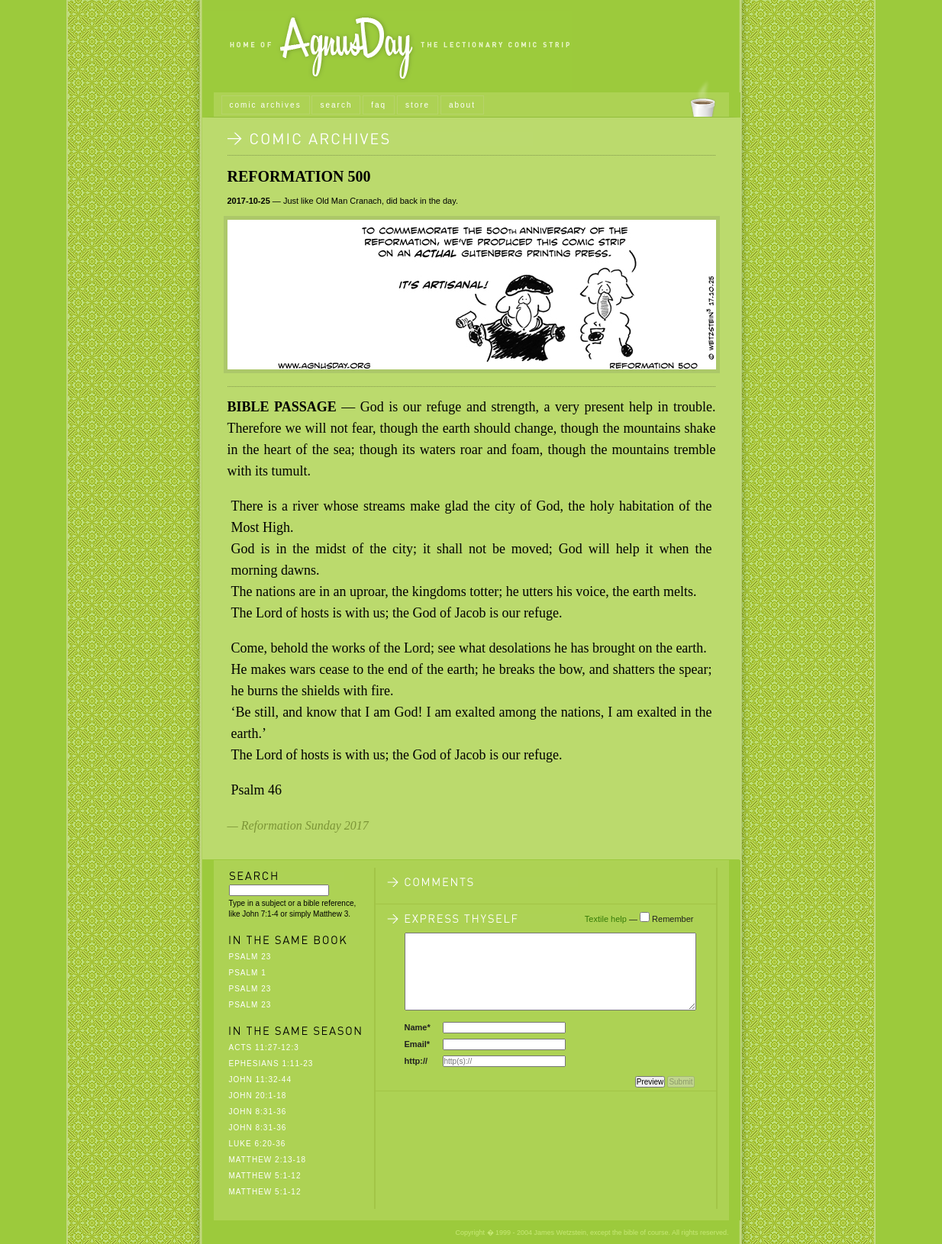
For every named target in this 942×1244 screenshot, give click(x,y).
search (336, 105)
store (417, 105)
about (462, 105)
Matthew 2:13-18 (268, 1159)
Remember (672, 918)
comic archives (266, 105)
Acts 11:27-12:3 (264, 1047)
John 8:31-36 (258, 1111)
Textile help (606, 918)
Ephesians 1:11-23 (271, 1063)
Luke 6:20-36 (257, 1143)
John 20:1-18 (258, 1095)
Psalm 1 (247, 972)
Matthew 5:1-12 (265, 1175)
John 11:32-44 (260, 1079)
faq (378, 105)
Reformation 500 (299, 176)
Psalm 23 (250, 956)
